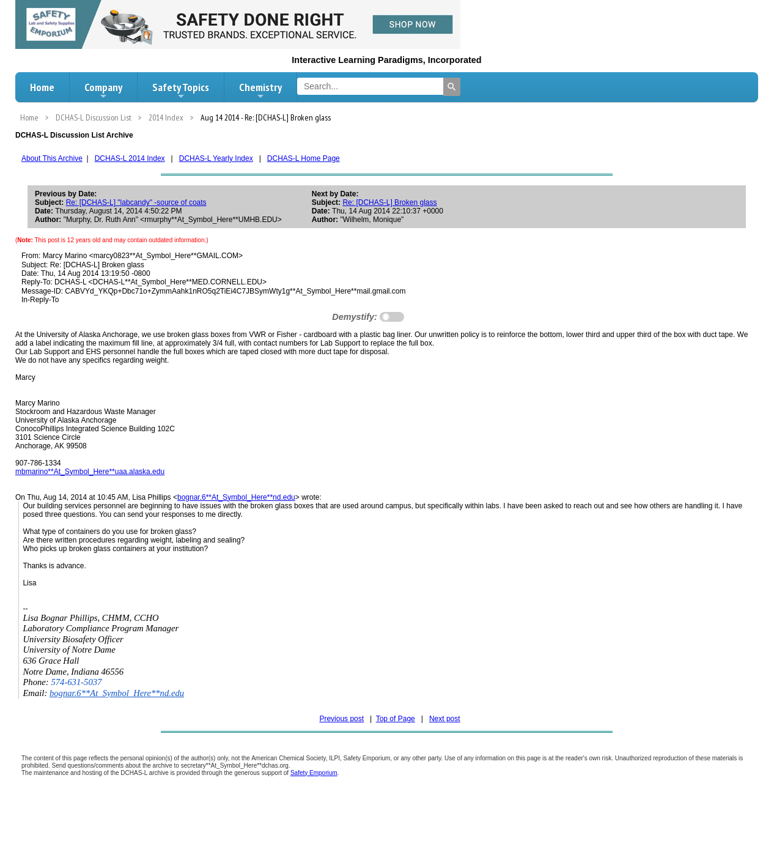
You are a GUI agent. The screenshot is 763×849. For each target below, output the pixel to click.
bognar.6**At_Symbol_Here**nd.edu (236, 497)
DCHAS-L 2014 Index (130, 158)
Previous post (341, 718)
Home (42, 87)
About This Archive (52, 158)
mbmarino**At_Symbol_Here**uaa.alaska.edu (89, 471)
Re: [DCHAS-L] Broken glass (389, 202)
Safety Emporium (313, 772)
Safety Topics (180, 90)
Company (103, 90)
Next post (444, 718)
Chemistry (260, 90)
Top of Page (395, 718)
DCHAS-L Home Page (303, 158)
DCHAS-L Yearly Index (216, 158)
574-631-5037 (76, 682)
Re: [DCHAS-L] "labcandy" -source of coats (136, 202)
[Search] (451, 87)
